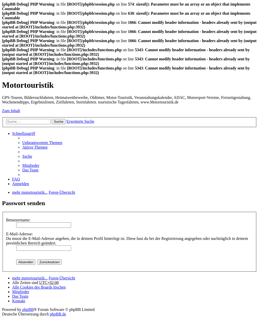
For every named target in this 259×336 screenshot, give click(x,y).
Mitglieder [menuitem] (30, 165)
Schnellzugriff (23, 133)
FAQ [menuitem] (16, 179)
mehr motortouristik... (30, 278)
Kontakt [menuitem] (18, 301)
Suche (58, 121)
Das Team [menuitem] (30, 170)
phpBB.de (58, 314)
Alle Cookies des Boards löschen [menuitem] (39, 287)
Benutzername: (18, 220)
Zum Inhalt (11, 111)
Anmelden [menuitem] (20, 184)
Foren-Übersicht (62, 278)
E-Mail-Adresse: (19, 234)
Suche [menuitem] (27, 156)
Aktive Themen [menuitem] (35, 147)
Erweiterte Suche (80, 121)
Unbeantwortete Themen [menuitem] (42, 142)
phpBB (28, 309)
